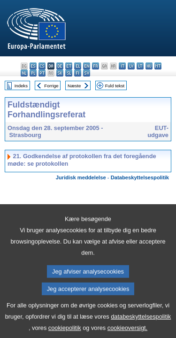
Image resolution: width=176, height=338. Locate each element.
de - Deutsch (59, 65)
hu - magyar (149, 65)
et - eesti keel (68, 65)
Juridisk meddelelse (81, 177)
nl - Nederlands (24, 73)
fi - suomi (77, 73)
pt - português (42, 73)
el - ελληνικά (77, 65)
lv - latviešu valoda (131, 65)
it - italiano (122, 65)
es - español (33, 65)
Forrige (51, 85)
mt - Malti (157, 65)
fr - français (95, 65)
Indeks (21, 85)
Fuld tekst (115, 85)
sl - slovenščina (68, 73)
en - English (86, 65)
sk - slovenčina (59, 73)
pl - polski (33, 73)
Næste (74, 85)
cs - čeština (42, 65)
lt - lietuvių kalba (140, 65)
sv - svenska (86, 73)
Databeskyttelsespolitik (140, 177)
